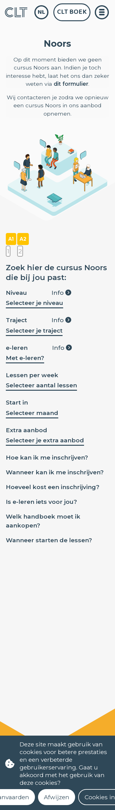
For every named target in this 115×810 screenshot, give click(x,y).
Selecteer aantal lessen (41, 385)
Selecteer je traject (34, 330)
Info (61, 292)
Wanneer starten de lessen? (49, 540)
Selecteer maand (32, 413)
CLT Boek (72, 12)
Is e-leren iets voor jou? (41, 501)
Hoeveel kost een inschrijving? (52, 487)
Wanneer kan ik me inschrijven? (55, 472)
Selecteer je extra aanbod (45, 440)
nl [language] (41, 12)
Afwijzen (56, 797)
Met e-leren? (25, 358)
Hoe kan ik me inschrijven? (47, 457)
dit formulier (71, 84)
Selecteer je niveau (34, 302)
